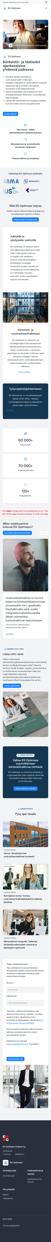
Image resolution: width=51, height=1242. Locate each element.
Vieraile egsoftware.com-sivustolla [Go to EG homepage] (15, 2)
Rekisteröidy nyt (15, 1059)
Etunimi (10, 983)
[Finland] (46, 2)
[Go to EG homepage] (5, 1138)
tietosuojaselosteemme (17, 1044)
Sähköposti (12, 996)
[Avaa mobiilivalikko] (46, 8)
